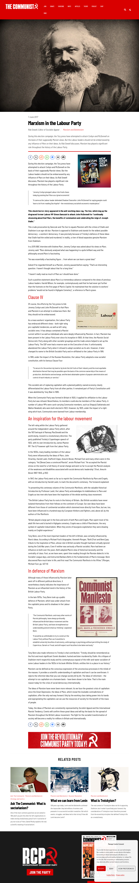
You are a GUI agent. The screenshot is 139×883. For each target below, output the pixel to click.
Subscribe (62, 6)
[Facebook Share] (30, 157)
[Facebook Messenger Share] (52, 157)
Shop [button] (102, 6)
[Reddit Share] (41, 157)
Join (46, 6)
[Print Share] (63, 157)
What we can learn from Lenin (69, 800)
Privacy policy (120, 875)
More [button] (46, 13)
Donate (53, 6)
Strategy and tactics (17, 799)
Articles (78, 6)
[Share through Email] (58, 157)
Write (70, 6)
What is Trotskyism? (103, 800)
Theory (87, 6)
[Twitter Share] (36, 157)
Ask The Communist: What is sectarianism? (28, 805)
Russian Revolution (75, 796)
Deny (111, 869)
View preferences (126, 869)
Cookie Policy (110, 875)
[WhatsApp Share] (47, 157)
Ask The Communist (17, 796)
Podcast (94, 6)
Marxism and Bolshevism (73, 129)
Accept (101, 869)
